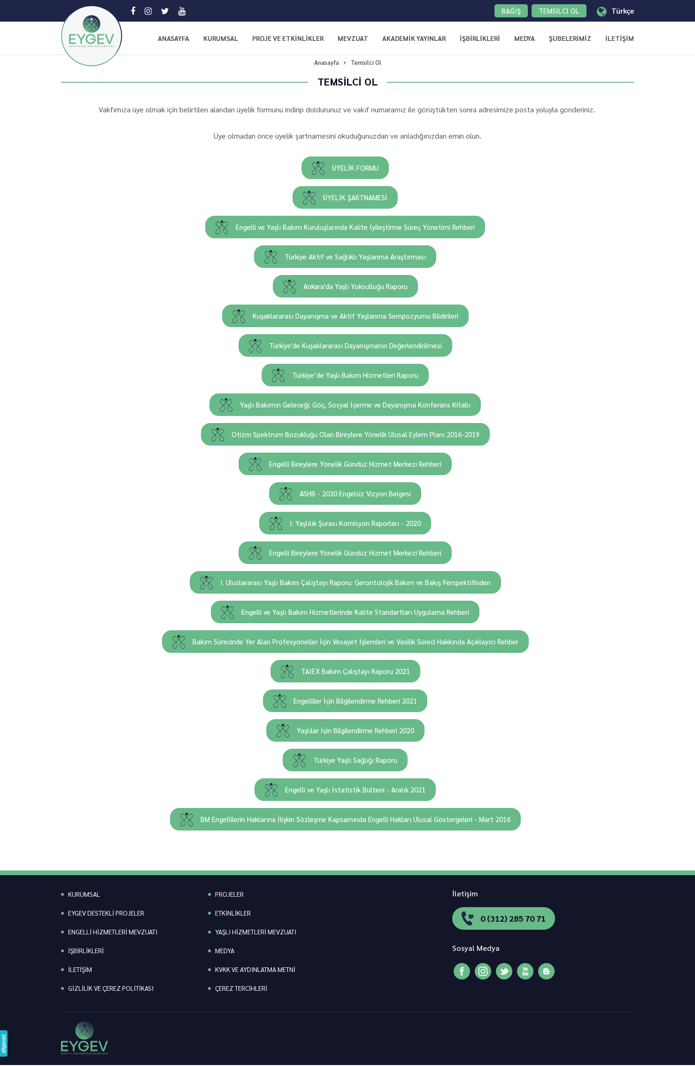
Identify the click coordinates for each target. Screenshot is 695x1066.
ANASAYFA (173, 38)
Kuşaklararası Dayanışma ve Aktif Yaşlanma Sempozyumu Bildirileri (355, 315)
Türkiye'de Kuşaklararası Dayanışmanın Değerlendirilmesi (355, 345)
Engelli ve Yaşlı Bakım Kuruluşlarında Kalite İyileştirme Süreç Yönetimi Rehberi (355, 226)
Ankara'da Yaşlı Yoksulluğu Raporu (355, 286)
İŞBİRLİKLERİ (480, 38)
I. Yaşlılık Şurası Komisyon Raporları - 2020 (355, 522)
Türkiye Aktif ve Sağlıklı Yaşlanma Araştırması (355, 256)
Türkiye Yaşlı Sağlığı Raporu (355, 759)
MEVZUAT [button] (353, 38)
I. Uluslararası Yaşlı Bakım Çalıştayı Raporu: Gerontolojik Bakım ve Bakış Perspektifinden (355, 582)
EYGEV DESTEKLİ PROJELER (106, 913)
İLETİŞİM (619, 38)
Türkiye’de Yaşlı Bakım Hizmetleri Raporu (355, 374)
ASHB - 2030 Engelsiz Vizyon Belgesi (355, 493)
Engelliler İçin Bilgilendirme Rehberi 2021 (355, 700)
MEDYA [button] (524, 38)
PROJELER (229, 894)
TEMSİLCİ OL (559, 10)
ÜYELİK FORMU (355, 167)
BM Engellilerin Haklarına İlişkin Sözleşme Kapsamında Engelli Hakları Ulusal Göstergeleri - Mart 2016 (355, 819)
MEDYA (224, 950)
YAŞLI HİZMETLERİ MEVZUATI (255, 931)
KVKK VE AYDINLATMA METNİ (255, 969)
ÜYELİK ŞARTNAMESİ (355, 197)
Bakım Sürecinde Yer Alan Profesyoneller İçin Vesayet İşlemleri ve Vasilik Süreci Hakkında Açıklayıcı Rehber (355, 641)
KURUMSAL (220, 38)
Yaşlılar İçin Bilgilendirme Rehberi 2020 (355, 730)
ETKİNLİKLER (233, 913)
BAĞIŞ (511, 10)
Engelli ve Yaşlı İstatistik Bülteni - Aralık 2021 (355, 789)
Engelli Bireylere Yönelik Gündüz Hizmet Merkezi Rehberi (355, 463)
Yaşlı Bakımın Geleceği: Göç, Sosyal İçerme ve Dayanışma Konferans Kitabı (355, 404)
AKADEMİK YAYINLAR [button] (414, 38)
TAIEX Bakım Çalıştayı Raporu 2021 (355, 670)
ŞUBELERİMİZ (570, 38)
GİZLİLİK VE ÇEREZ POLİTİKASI (111, 988)
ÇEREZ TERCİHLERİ (241, 988)
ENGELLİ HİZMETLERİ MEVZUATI (112, 931)
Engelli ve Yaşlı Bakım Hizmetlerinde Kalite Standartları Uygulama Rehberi (355, 611)
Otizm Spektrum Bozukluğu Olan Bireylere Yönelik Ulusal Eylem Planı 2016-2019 (355, 434)
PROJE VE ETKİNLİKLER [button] (288, 38)
